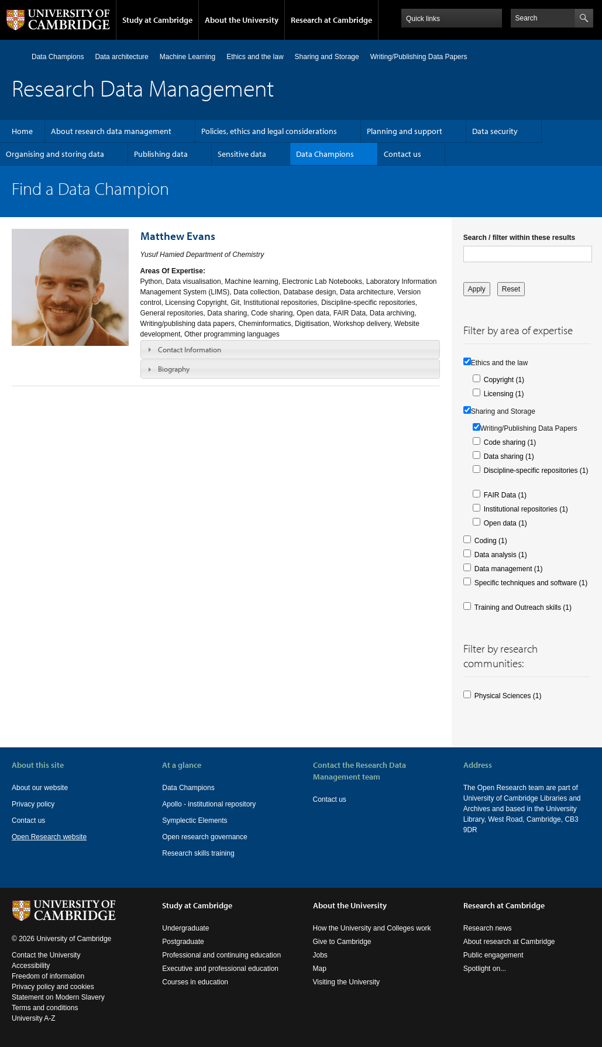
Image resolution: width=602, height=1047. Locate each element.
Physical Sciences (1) (508, 696)
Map (319, 968)
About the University (241, 20)
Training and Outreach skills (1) (523, 607)
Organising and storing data (55, 154)
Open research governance (204, 837)
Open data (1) (505, 523)
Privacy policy (33, 804)
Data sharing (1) (509, 456)
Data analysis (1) (500, 555)
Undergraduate (185, 928)
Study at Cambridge (157, 20)
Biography (174, 368)
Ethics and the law (254, 57)
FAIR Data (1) (505, 495)
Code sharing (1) (510, 442)
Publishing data (161, 154)
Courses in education (195, 982)
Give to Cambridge (342, 942)
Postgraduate (183, 942)
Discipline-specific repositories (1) (536, 470)
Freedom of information (48, 976)
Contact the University (46, 955)
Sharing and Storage (327, 57)
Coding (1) (490, 541)
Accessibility (31, 966)
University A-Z (34, 1018)
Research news (487, 928)
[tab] (290, 349)
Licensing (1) (504, 394)
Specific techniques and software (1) (530, 583)
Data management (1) (508, 569)
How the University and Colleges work (372, 928)
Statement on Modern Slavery (58, 997)
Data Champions (58, 57)
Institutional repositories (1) (526, 509)
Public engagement (493, 955)
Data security (495, 131)
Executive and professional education (220, 968)
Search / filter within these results (519, 238)
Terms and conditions (45, 1008)
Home (17, 56)
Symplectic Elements (194, 820)
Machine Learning (187, 57)
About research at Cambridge (509, 942)
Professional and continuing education (221, 955)
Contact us (402, 154)
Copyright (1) (504, 380)
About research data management (111, 131)
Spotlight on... (484, 968)
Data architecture (121, 57)
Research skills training (198, 853)
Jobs (320, 955)
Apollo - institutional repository (209, 804)
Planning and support (404, 131)
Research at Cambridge (331, 20)
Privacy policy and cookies (53, 987)
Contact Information (189, 349)
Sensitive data (242, 154)
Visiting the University (346, 982)
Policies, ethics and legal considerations (269, 131)
